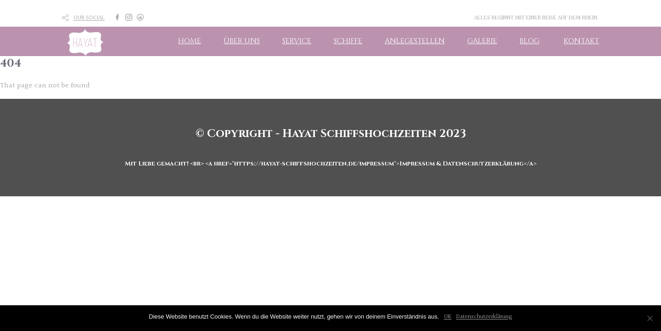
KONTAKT (581, 41)
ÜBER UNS (242, 41)
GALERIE (482, 41)
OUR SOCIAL (89, 18)
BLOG (529, 41)
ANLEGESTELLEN (415, 41)
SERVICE (296, 41)
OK (448, 316)
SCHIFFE (348, 41)
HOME (189, 41)
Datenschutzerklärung (484, 316)
